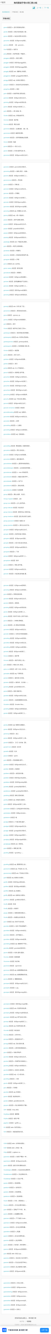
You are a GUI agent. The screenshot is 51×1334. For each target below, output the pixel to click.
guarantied (9, 1300)
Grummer (9, 961)
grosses (8, 286)
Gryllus (8, 1118)
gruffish (8, 891)
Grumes (8, 957)
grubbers (9, 773)
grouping (9, 547)
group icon (9, 503)
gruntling (9, 1079)
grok (7, 111)
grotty (8, 368)
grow (7, 665)
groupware (9, 560)
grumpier (9, 992)
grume (8, 952)
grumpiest (9, 1004)
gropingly (9, 242)
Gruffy (8, 908)
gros (7, 246)
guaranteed (10, 1287)
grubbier (9, 778)
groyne (8, 756)
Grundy (8, 1035)
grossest (9, 290)
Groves (8, 660)
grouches (9, 381)
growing (8, 687)
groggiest (9, 67)
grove (8, 620)
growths (8, 751)
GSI (7, 1132)
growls (8, 713)
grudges (9, 835)
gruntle (8, 1070)
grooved (9, 189)
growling (9, 709)
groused (9, 569)
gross (8, 264)
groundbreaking (11, 412)
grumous (9, 974)
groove (8, 184)
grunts (8, 1083)
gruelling (9, 864)
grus (7, 1087)
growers (8, 682)
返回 (3, 2)
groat (8, 27)
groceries (9, 40)
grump (8, 979)
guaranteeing (10, 1292)
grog (7, 54)
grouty (8, 616)
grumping (9, 1013)
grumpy (8, 1026)
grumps (8, 1021)
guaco (8, 1165)
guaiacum (9, 1196)
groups (8, 556)
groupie (8, 543)
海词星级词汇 (6, 12)
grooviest (9, 206)
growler (8, 700)
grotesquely (10, 337)
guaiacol (9, 1187)
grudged (9, 826)
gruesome (9, 869)
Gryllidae (9, 1114)
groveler (9, 634)
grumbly (8, 948)
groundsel (9, 459)
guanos (8, 1249)
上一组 (39, 8)
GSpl (7, 1152)
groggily (8, 71)
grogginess (9, 76)
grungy (8, 1043)
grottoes (9, 359)
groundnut (9, 450)
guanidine (9, 1231)
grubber (8, 769)
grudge (8, 822)
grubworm (9, 817)
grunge (8, 1039)
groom (8, 151)
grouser (8, 574)
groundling (9, 446)
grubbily (8, 786)
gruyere (8, 1105)
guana (8, 1214)
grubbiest (9, 782)
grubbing (9, 795)
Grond (8, 142)
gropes (8, 233)
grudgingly (9, 844)
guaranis (9, 1271)
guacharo (9, 1156)
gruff (7, 877)
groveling (9, 638)
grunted (8, 1057)
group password (11, 521)
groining (8, 102)
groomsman (10, 180)
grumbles (9, 939)
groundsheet (10, 463)
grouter (8, 603)
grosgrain (9, 259)
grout (8, 594)
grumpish (9, 1017)
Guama (8, 1205)
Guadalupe (9, 1179)
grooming (9, 171)
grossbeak (9, 272)
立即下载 (44, 1330)
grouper (8, 534)
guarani (8, 1262)
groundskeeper (11, 468)
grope (8, 220)
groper (8, 228)
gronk (8, 146)
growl (8, 691)
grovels (8, 651)
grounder (9, 421)
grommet (9, 129)
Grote (8, 328)
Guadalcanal (10, 1174)
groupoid (9, 552)
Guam (8, 1201)
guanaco (9, 1218)
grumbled (9, 930)
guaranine (9, 1267)
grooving (9, 211)
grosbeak (9, 250)
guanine (8, 1240)
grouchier (9, 386)
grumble (9, 926)
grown (8, 729)
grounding (9, 430)
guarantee (9, 1283)
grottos (8, 364)
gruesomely (10, 873)
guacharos (9, 1161)
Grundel (8, 1030)
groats (8, 32)
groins (8, 107)
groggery (9, 58)
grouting (9, 607)
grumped (9, 983)
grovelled (9, 643)
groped (8, 224)
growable (9, 673)
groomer (9, 167)
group (8, 494)
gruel (7, 848)
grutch (8, 1096)
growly (8, 725)
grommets (9, 133)
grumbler (9, 935)
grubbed (9, 764)
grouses (8, 585)
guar (7, 1253)
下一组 (46, 8)
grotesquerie (10, 346)
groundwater (10, 481)
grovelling (9, 647)
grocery (8, 45)
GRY (7, 1110)
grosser (8, 281)
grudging (9, 839)
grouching (9, 394)
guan (7, 1209)
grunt (8, 1052)
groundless (9, 434)
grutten (8, 1101)
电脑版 (29, 1321)
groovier (9, 202)
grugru (8, 913)
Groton (8, 350)
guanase (9, 1227)
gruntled (9, 1074)
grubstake (9, 808)
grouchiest (9, 390)
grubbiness (9, 791)
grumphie (9, 988)
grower (8, 678)
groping (8, 237)
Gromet (8, 120)
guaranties (9, 1305)
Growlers (9, 704)
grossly (8, 306)
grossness (9, 311)
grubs (8, 804)
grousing (9, 590)
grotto (8, 355)
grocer (8, 36)
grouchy (8, 399)
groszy (8, 319)
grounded (9, 416)
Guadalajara (10, 1170)
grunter (8, 1061)
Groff (7, 49)
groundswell (10, 477)
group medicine (11, 516)
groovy (8, 215)
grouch (8, 372)
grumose (9, 970)
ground (8, 403)
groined (8, 98)
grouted (8, 598)
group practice (11, 525)
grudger (8, 831)
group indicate (10, 507)
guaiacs (8, 1192)
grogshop (9, 89)
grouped (9, 529)
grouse (8, 565)
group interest (10, 512)
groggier (9, 62)
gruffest (8, 886)
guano (8, 1245)
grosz (8, 315)
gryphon (9, 1123)
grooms (8, 176)
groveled (9, 629)
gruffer (8, 882)
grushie (8, 1092)
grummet (9, 966)
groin (7, 93)
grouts (8, 612)
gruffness (9, 899)
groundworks (10, 490)
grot (7, 324)
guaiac (8, 1183)
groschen (9, 255)
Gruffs (8, 904)
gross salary (10, 268)
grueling (8, 853)
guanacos (9, 1223)
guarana (9, 1258)
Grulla (8, 917)
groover (8, 193)
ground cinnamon (12, 408)
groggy (8, 80)
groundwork (10, 485)
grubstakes (9, 813)
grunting (9, 1065)
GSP (7, 1148)
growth (8, 742)
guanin (8, 1236)
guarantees (10, 1296)
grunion (8, 1048)
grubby (8, 800)
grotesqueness (11, 341)
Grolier (8, 115)
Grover (8, 656)
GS (7, 1127)
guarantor (9, 1309)
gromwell (9, 137)
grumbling (9, 944)
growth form (10, 747)
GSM (8, 1143)
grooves (8, 198)
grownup (9, 734)
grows (8, 738)
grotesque (9, 333)
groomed (9, 155)
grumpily (9, 1008)
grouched (9, 377)
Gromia (8, 124)
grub (7, 760)
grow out (9, 669)
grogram (9, 85)
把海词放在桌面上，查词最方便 (25, 1318)
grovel (8, 625)
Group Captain (11, 499)
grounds (9, 455)
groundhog (9, 425)
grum (8, 922)
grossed (8, 277)
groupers (9, 538)
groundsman (10, 472)
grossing (9, 295)
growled (8, 695)
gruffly (8, 895)
